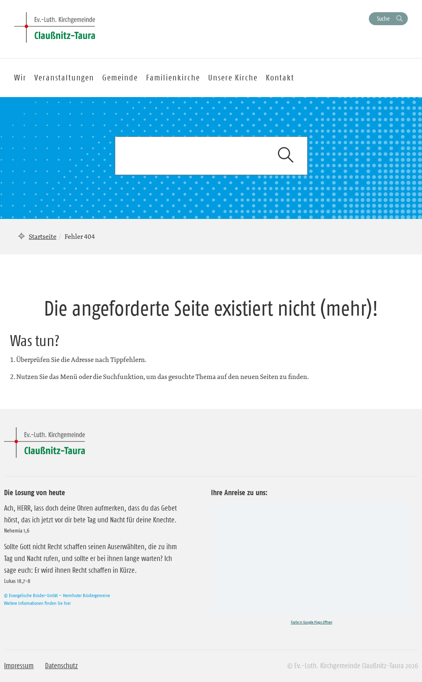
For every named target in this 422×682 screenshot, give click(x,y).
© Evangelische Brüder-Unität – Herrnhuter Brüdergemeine (57, 595)
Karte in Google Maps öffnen (311, 622)
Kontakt (280, 77)
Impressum (19, 665)
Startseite (42, 236)
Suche (383, 18)
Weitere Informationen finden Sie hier (37, 603)
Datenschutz (61, 665)
